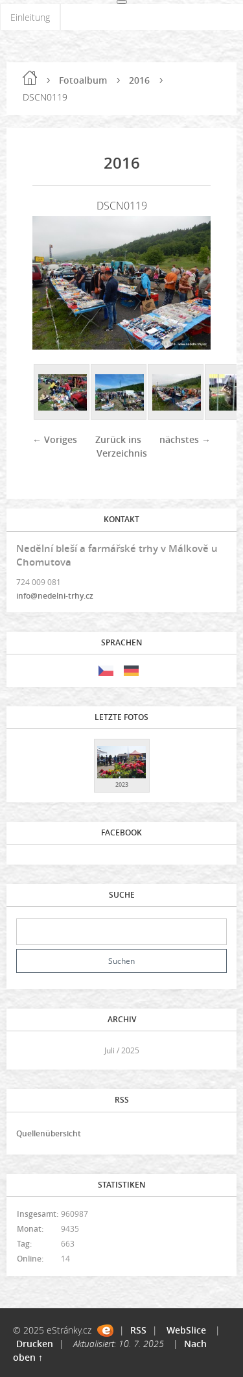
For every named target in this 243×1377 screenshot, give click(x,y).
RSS (138, 1330)
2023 (121, 784)
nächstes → (185, 439)
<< (30, 1050)
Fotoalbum (83, 80)
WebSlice (186, 1330)
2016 (139, 80)
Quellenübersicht (48, 1133)
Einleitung (30, 17)
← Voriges (54, 439)
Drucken (34, 1343)
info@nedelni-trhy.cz (54, 595)
